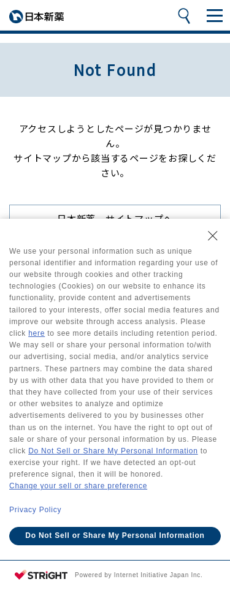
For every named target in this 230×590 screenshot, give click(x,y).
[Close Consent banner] (212, 235)
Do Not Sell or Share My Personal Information (112, 451)
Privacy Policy (35, 509)
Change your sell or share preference (78, 486)
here (36, 333)
